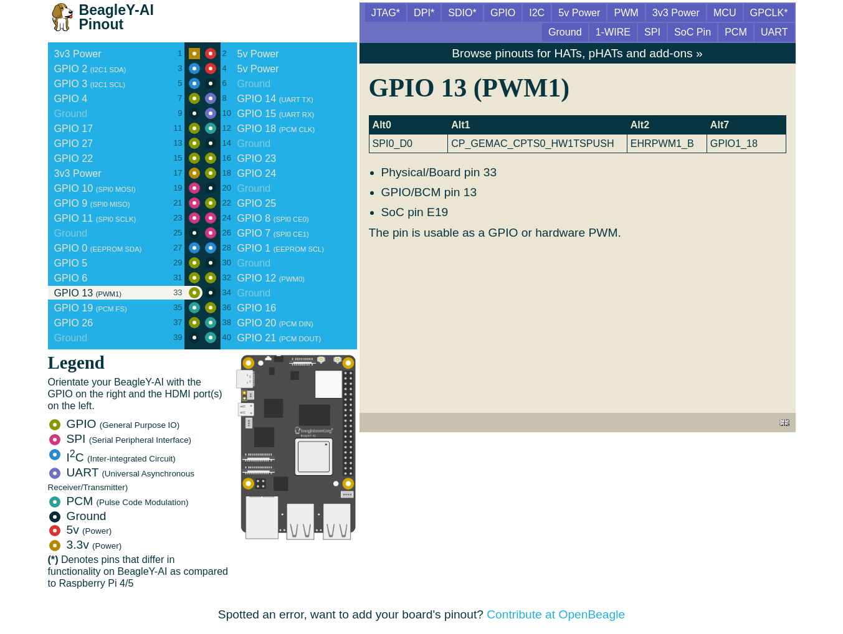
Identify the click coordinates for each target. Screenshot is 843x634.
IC (112, 457)
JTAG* (385, 12)
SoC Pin (692, 31)
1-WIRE (613, 31)
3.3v (85, 544)
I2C (537, 12)
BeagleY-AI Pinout (116, 17)
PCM (119, 501)
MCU (724, 12)
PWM (626, 12)
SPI (120, 438)
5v (80, 529)
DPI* (424, 12)
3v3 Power (676, 12)
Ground (78, 516)
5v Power (579, 12)
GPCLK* (769, 12)
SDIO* (462, 12)
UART (121, 479)
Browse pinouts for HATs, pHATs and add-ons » (577, 53)
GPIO (114, 423)
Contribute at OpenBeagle (556, 614)
